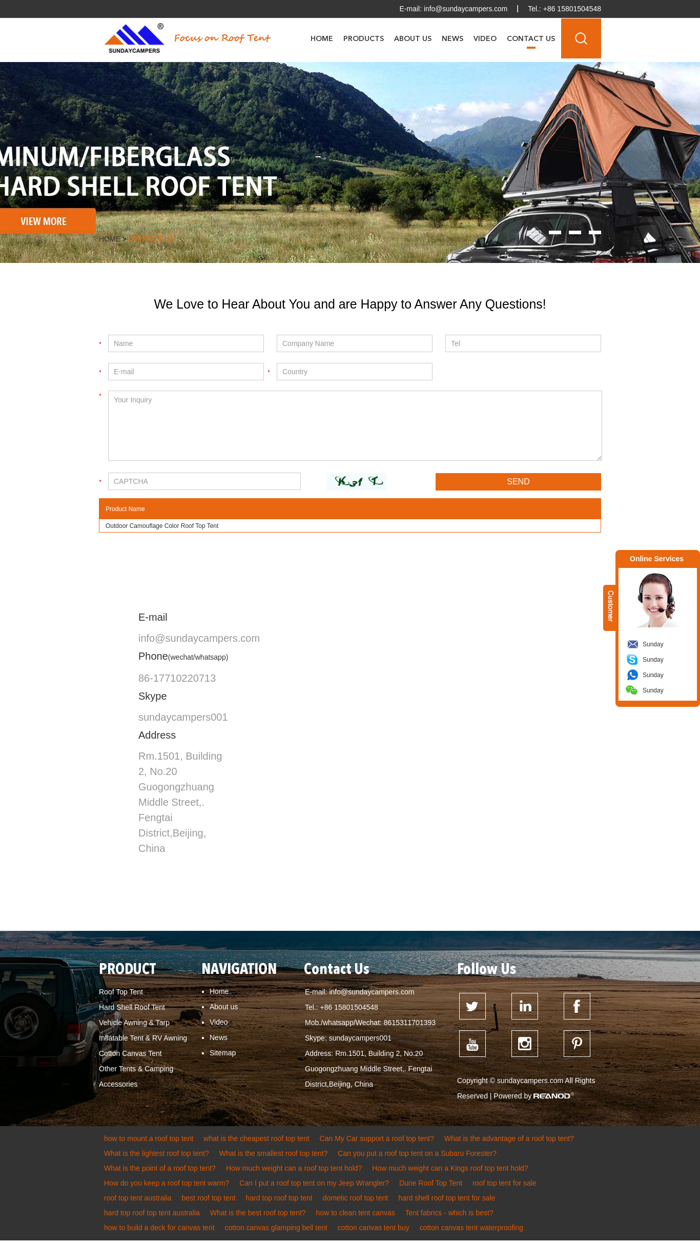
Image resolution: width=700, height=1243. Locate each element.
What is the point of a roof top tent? (160, 1171)
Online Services (657, 559)
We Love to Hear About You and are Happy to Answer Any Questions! (350, 304)
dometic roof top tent (355, 1200)
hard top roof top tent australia (152, 1215)
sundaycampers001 (183, 718)
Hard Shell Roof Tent (132, 1008)
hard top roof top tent (279, 1200)
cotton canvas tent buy (373, 1230)
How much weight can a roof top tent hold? (294, 1171)
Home (322, 38)
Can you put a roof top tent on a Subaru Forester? (417, 1156)
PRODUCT (128, 971)
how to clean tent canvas (355, 1215)
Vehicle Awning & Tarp (134, 1024)
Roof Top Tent (121, 993)
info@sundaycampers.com (464, 9)
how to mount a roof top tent (148, 1141)
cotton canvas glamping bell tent (276, 1230)
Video (485, 38)
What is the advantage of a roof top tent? (509, 1141)
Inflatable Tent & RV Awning (143, 1039)
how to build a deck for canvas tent (159, 1230)
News (452, 38)
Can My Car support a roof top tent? (377, 1141)
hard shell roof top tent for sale (446, 1200)
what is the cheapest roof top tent (256, 1141)
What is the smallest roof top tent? (273, 1156)
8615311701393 (410, 1024)
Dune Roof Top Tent (430, 1185)
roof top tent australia (138, 1200)
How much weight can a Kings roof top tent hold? (450, 1171)
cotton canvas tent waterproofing (471, 1230)
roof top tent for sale (504, 1185)
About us (224, 1008)
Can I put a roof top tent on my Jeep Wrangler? (314, 1185)
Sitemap (223, 1054)
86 (144, 679)
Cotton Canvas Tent (130, 1054)
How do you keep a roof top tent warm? (166, 1185)
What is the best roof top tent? (258, 1215)
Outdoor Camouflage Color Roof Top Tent (162, 527)
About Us (412, 38)
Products (363, 38)
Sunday (653, 644)
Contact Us (531, 38)
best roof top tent (209, 1200)
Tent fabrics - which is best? (449, 1215)
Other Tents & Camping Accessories (136, 1077)
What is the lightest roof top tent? (156, 1156)
